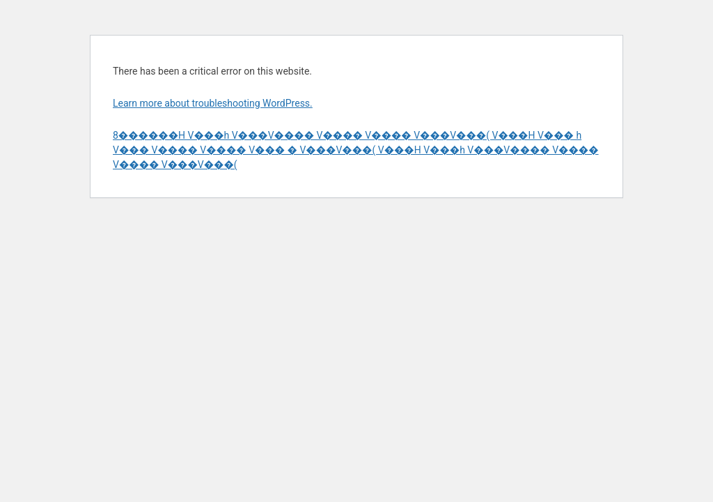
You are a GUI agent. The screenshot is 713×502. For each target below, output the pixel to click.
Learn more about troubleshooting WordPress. (213, 103)
